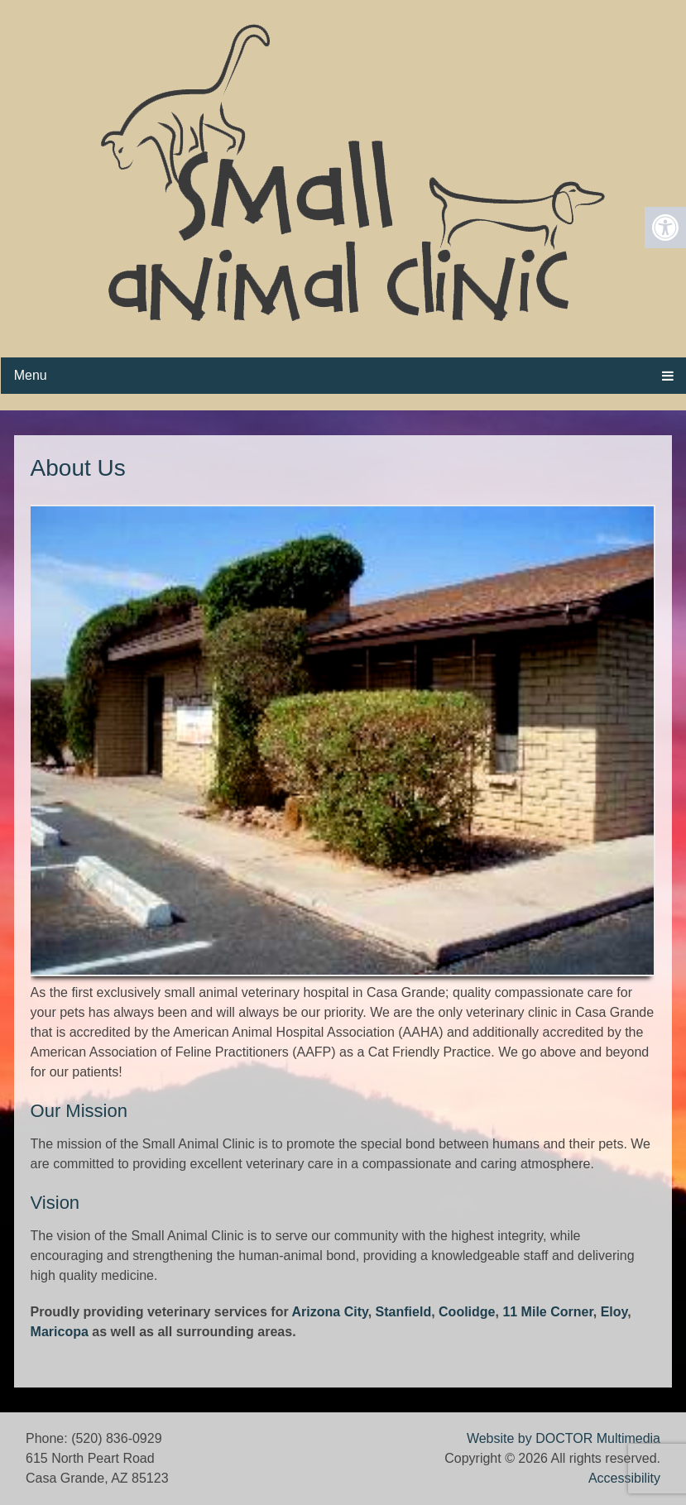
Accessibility (624, 1478)
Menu (30, 375)
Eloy (614, 1312)
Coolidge (467, 1312)
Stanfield (404, 1312)
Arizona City (330, 1312)
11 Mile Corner (547, 1312)
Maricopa (60, 1332)
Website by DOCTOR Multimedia (563, 1438)
